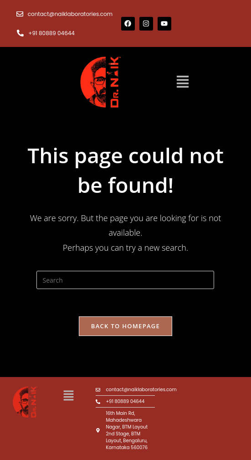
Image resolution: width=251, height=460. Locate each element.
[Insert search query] (125, 280)
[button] (182, 82)
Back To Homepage (125, 326)
